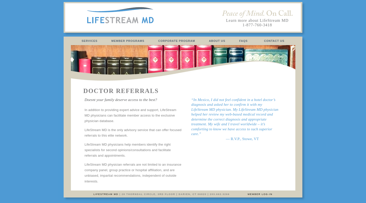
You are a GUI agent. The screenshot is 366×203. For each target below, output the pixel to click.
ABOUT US (217, 40)
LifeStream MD (105, 194)
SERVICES (90, 40)
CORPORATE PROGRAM (176, 40)
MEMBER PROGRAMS (128, 40)
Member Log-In (260, 194)
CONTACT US (274, 40)
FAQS (243, 40)
